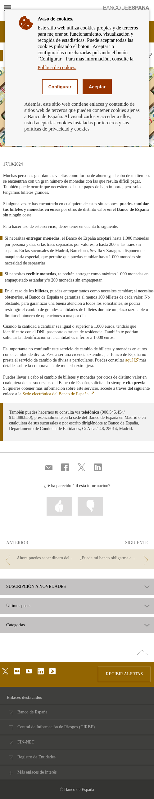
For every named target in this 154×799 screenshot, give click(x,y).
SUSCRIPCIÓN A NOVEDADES (36, 586)
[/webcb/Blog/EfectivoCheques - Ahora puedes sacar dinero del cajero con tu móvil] (38, 558)
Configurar (59, 86)
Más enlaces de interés (37, 772)
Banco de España (32, 712)
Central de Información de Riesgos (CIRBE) (56, 727)
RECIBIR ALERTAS (124, 674)
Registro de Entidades (36, 757)
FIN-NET (25, 742)
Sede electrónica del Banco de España (58, 394)
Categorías (15, 625)
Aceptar (97, 86)
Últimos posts (18, 606)
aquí (131, 360)
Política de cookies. (57, 67)
